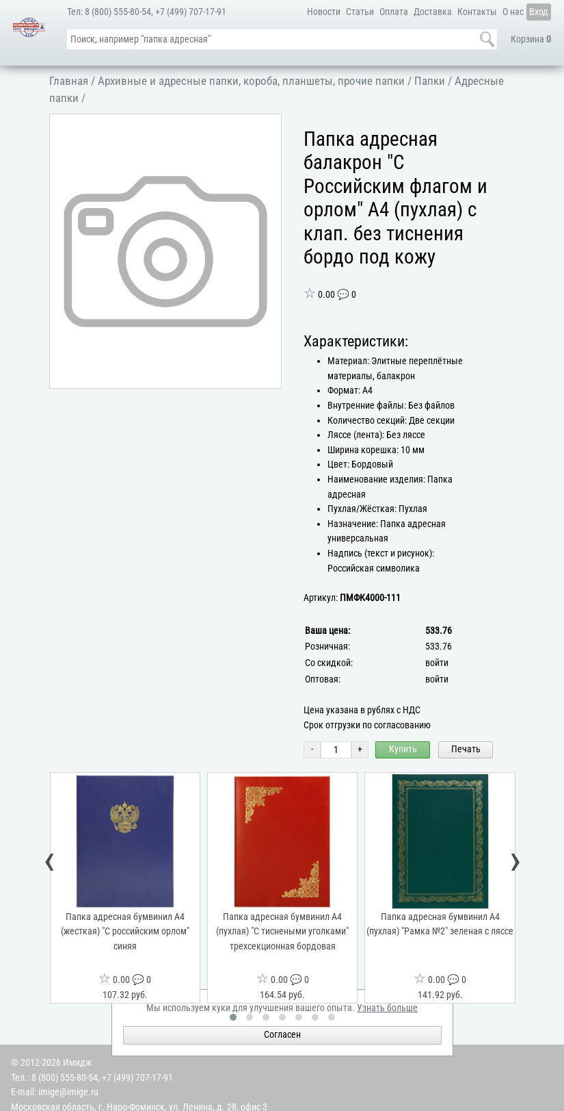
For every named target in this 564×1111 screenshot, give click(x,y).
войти (436, 663)
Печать (466, 749)
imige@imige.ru (68, 1092)
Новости (323, 12)
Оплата (393, 12)
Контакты (477, 12)
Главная (68, 81)
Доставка (433, 12)
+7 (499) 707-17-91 (190, 12)
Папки (429, 81)
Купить (403, 749)
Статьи (360, 12)
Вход (538, 12)
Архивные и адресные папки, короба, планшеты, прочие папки (251, 81)
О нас (513, 12)
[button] (269, 127)
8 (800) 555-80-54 (118, 12)
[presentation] (50, 863)
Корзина (531, 39)
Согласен (282, 1034)
